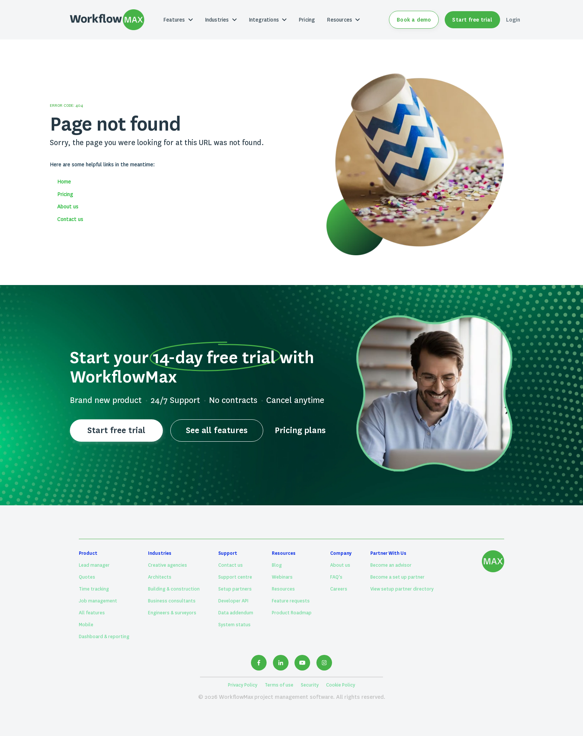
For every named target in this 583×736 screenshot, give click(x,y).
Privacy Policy (242, 685)
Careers (338, 589)
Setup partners (235, 589)
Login (513, 20)
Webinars (282, 577)
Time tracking (94, 589)
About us (67, 206)
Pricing (307, 19)
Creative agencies (167, 565)
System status (234, 625)
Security (310, 685)
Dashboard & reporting (104, 637)
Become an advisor (391, 565)
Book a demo (414, 19)
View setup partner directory (402, 589)
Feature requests (291, 601)
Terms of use (279, 685)
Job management (98, 601)
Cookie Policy (340, 685)
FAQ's (336, 577)
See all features (216, 430)
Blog (277, 565)
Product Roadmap (292, 613)
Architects (159, 577)
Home (64, 181)
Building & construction (174, 589)
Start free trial (472, 19)
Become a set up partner (397, 577)
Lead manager (94, 565)
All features (92, 613)
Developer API (233, 601)
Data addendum (235, 613)
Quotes (87, 577)
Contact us (70, 219)
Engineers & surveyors (172, 613)
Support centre (235, 577)
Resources (283, 589)
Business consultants (172, 601)
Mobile (86, 625)
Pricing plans (300, 430)
